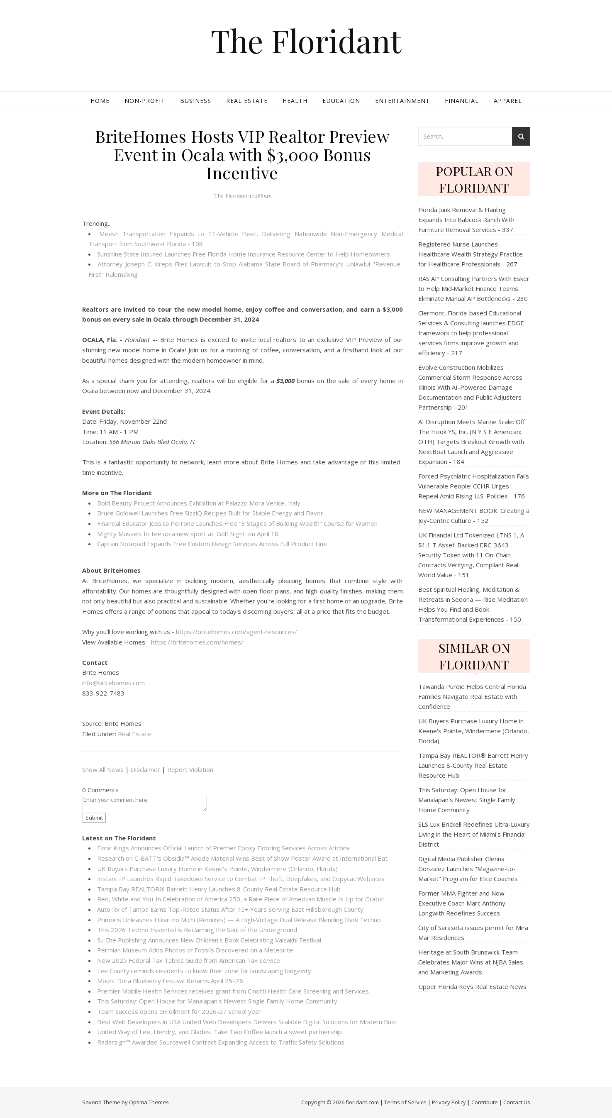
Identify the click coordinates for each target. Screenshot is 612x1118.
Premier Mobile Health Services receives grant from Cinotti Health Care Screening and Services (233, 991)
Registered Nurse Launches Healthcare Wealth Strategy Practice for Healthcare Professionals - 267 (470, 254)
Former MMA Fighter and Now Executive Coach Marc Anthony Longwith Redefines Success (461, 903)
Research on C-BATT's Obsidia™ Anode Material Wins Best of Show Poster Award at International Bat (242, 858)
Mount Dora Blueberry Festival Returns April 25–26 (170, 980)
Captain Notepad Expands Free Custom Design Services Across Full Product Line (212, 543)
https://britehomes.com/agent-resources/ (236, 631)
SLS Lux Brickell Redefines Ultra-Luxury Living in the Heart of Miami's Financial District (474, 834)
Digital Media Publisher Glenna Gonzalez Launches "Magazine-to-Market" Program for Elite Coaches (468, 868)
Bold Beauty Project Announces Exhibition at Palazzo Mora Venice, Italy (198, 503)
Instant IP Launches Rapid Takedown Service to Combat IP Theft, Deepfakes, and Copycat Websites (241, 878)
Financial (462, 101)
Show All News (103, 769)
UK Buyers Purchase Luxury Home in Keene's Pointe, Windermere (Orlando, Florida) (217, 868)
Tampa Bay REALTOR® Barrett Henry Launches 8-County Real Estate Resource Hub (219, 889)
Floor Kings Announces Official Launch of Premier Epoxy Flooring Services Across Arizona (223, 848)
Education (341, 101)
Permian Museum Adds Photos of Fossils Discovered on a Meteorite (195, 950)
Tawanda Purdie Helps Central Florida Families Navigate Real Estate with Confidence (472, 696)
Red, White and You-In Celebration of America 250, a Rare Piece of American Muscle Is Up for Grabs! (240, 899)
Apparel (508, 101)
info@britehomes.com (113, 683)
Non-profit (144, 101)
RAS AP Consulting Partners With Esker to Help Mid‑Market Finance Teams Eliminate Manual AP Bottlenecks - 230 (473, 288)
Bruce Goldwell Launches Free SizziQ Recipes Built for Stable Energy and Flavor (210, 513)
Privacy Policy (449, 1102)
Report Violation (190, 769)
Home (100, 101)
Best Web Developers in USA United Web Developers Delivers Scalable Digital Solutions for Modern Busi (246, 1022)
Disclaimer (145, 769)
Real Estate (247, 101)
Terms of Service (405, 1102)
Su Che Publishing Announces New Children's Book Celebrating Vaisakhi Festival (209, 940)
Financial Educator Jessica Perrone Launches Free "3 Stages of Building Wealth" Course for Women (237, 523)
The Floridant (306, 40)
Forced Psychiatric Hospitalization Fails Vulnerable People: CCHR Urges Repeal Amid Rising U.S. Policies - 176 (473, 486)
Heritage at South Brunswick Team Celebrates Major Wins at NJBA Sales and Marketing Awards (470, 962)
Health (295, 101)
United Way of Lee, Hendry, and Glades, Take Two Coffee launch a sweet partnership (219, 1032)
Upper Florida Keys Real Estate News (472, 986)
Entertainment (402, 101)
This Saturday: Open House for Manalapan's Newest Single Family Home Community (217, 1001)
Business (195, 101)
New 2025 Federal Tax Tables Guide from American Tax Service (188, 960)
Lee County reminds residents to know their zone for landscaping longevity (204, 971)
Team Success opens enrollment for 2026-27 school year (179, 1011)
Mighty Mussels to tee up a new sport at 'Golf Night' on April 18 (187, 534)
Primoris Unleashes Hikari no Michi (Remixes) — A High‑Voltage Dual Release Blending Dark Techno (239, 919)
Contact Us (516, 1102)
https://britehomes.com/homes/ (197, 642)
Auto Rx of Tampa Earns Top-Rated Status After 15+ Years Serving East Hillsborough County (230, 909)
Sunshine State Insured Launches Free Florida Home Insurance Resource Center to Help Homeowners (243, 254)
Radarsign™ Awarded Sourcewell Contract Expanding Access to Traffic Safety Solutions (220, 1042)
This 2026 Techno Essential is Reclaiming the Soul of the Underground (197, 929)
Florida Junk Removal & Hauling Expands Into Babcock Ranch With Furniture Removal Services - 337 (466, 219)
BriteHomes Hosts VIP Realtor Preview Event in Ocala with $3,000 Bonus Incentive (242, 154)
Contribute (484, 1102)
